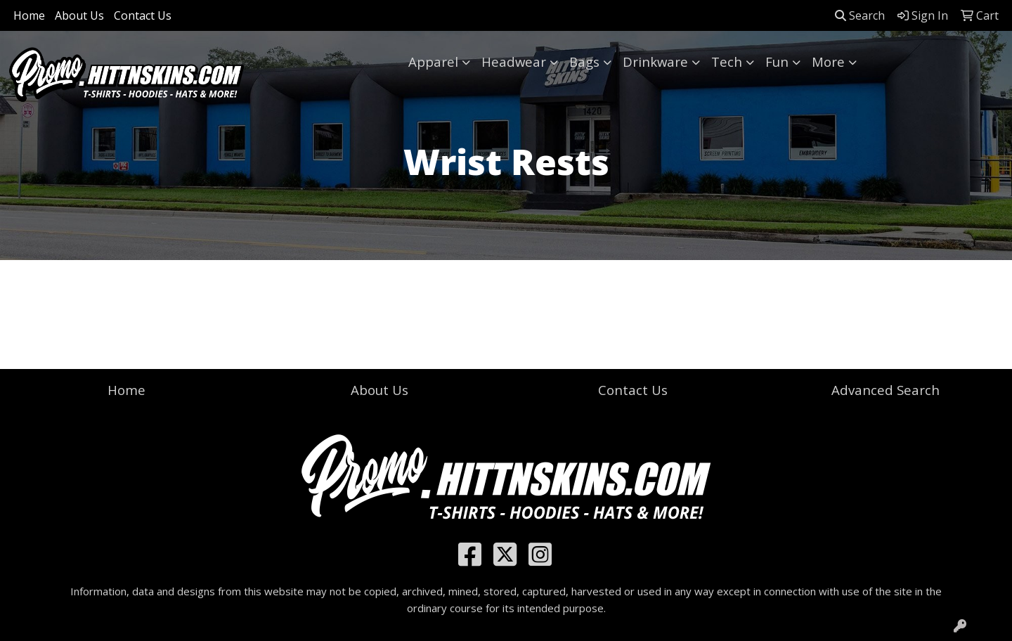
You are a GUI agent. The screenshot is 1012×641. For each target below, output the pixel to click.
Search (860, 15)
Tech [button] (726, 61)
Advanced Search (885, 390)
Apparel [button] (433, 61)
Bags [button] (584, 61)
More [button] (828, 61)
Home (29, 15)
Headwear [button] (513, 61)
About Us (79, 15)
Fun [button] (777, 61)
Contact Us (142, 15)
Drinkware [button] (655, 61)
